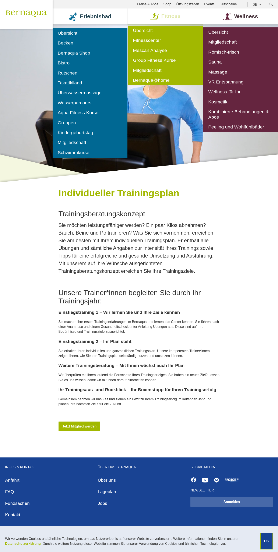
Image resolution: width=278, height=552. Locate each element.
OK (266, 541)
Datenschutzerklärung (23, 543)
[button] (80, 426)
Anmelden (232, 502)
